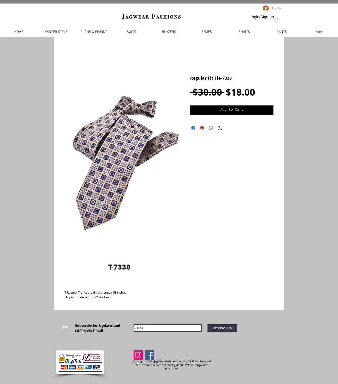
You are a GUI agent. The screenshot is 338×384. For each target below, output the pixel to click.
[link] (277, 20)
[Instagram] (138, 355)
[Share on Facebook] (193, 128)
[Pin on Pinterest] (202, 128)
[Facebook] (149, 355)
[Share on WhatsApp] (211, 128)
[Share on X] (220, 128)
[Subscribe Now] (222, 328)
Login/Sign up (262, 17)
